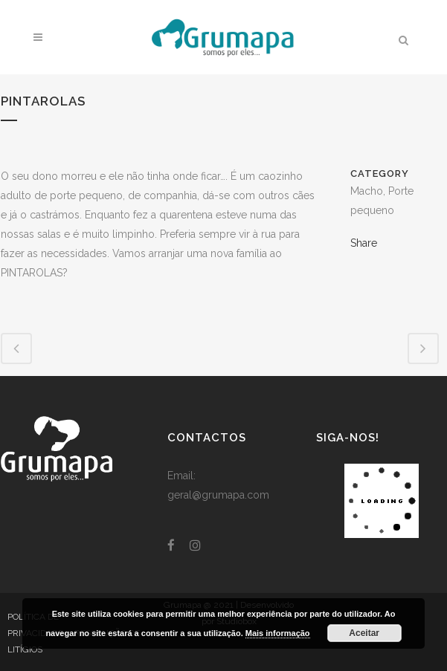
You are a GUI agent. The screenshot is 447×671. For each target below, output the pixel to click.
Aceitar (364, 633)
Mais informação (277, 633)
